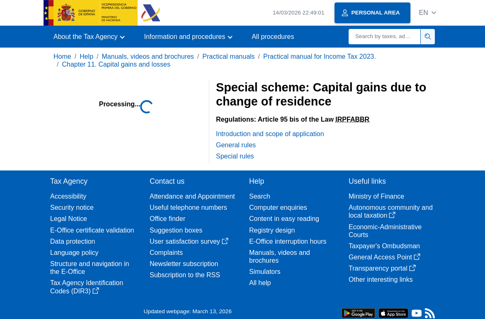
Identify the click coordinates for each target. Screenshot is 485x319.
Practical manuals (228, 56)
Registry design (272, 230)
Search (259, 196)
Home (62, 56)
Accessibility (68, 196)
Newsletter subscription (184, 263)
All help (260, 282)
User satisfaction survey (189, 241)
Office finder (167, 218)
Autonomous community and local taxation (391, 211)
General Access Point (384, 257)
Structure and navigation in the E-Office (89, 267)
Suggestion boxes (176, 230)
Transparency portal (382, 268)
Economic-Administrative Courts (385, 230)
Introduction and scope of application (270, 133)
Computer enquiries (278, 207)
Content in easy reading (284, 218)
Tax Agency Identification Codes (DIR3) (86, 286)
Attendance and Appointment (192, 196)
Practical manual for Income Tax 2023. (319, 56)
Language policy (74, 252)
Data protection (72, 241)
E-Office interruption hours (287, 241)
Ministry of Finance (376, 196)
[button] (427, 12)
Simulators (265, 271)
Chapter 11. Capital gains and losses (116, 64)
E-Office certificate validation (92, 230)
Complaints (166, 252)
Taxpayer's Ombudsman (384, 245)
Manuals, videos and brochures (148, 56)
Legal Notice (68, 218)
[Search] (385, 36)
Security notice (72, 207)
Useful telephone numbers (188, 207)
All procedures (273, 36)
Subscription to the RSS (185, 274)
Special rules (235, 156)
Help (86, 56)
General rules (236, 145)
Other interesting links (381, 279)
